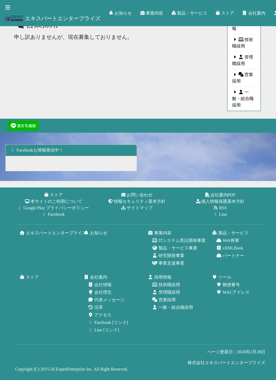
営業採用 (242, 78)
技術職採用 (240, 43)
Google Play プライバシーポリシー (53, 208)
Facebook (54, 214)
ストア (225, 13)
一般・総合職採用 (243, 99)
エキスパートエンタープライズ (52, 18)
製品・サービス (189, 13)
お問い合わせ (137, 195)
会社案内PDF (220, 195)
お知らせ (120, 13)
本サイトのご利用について (53, 201)
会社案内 (254, 13)
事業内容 (151, 13)
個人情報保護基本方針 (220, 201)
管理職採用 (241, 60)
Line (220, 214)
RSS (220, 208)
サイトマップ (137, 208)
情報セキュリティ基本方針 (136, 201)
